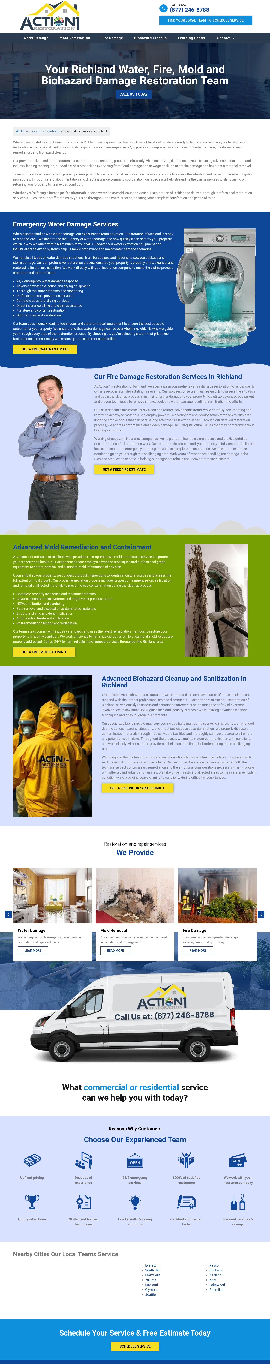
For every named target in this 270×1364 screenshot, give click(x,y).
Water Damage (35, 42)
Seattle (150, 1298)
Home (22, 135)
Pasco (214, 1269)
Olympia (151, 1293)
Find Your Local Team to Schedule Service (206, 20)
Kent (212, 1283)
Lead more (33, 954)
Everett (150, 1269)
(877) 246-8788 (189, 10)
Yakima (150, 1283)
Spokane (216, 1274)
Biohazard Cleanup (150, 42)
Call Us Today (133, 98)
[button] (8, 918)
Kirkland (215, 1278)
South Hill (152, 1274)
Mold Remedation (75, 42)
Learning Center (192, 42)
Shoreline (216, 1293)
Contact (224, 42)
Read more (115, 954)
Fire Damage (112, 42)
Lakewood (217, 1288)
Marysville (152, 1278)
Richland (151, 1288)
